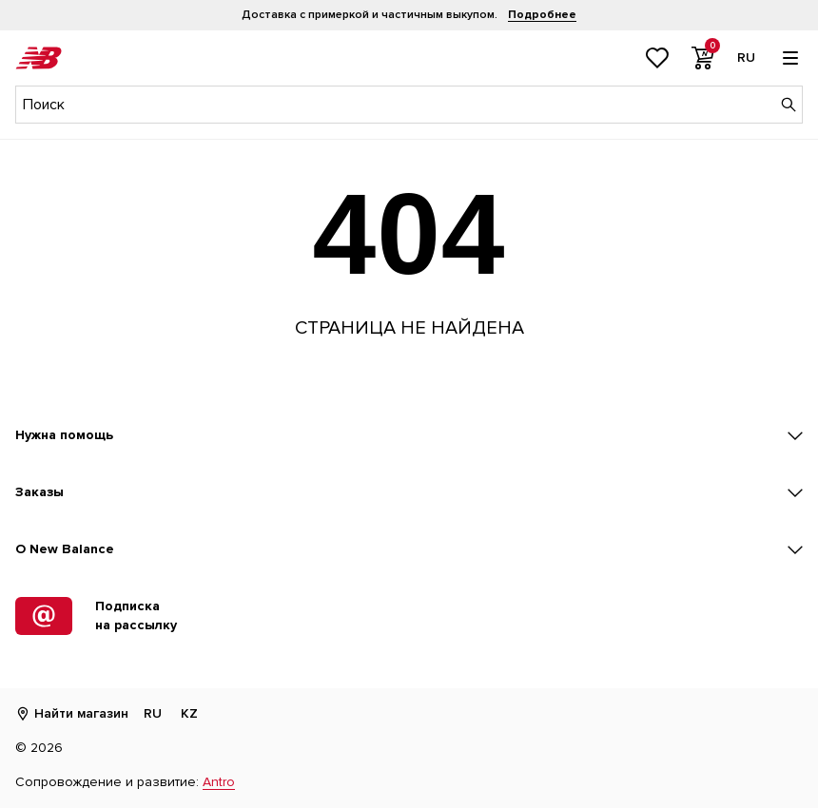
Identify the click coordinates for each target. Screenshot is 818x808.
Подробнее (542, 15)
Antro (219, 782)
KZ (189, 713)
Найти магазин (71, 713)
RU (153, 713)
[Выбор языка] (746, 58)
